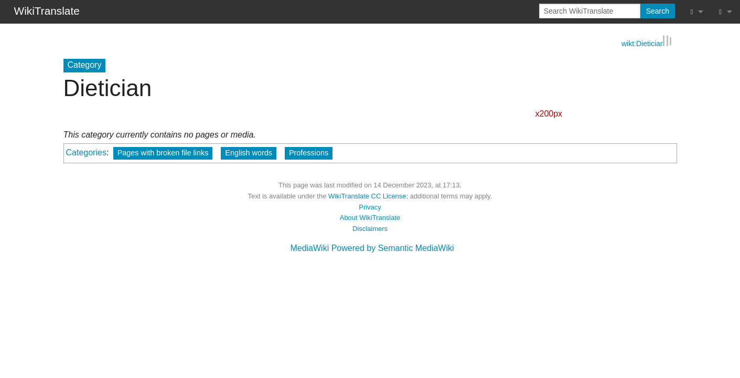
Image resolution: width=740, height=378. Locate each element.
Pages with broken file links (163, 153)
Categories (86, 152)
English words (248, 153)
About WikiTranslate (370, 218)
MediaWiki (309, 247)
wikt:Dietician (642, 42)
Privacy (370, 207)
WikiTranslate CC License (367, 196)
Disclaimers (370, 228)
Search (657, 11)
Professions (308, 153)
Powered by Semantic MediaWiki (392, 247)
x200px (549, 113)
